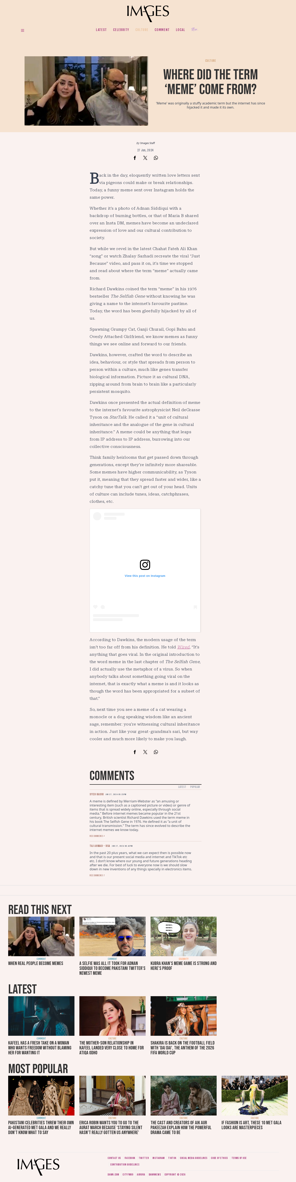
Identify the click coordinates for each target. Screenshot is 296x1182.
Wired (183, 647)
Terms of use (239, 1158)
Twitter (144, 1158)
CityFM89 (128, 1174)
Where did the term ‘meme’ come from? (210, 82)
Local (180, 29)
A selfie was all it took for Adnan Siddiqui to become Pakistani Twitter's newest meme (112, 968)
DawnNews (155, 1174)
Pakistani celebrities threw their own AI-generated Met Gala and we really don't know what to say (41, 1127)
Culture (142, 29)
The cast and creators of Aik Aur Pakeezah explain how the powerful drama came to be (181, 1127)
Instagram (158, 1158)
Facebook (130, 1158)
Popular (195, 787)
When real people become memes (35, 963)
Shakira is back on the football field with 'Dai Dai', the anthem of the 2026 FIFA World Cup (183, 1048)
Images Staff (147, 143)
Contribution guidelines (124, 1164)
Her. (194, 30)
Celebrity (121, 29)
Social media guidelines (193, 1158)
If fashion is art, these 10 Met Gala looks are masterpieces (251, 1125)
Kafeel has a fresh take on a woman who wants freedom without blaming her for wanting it (39, 1048)
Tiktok (172, 1158)
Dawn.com (113, 1174)
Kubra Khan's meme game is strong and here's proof (184, 965)
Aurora (141, 1174)
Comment (162, 29)
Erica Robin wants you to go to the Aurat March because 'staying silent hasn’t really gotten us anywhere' (110, 1127)
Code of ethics (219, 1158)
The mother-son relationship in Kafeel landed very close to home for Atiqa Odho (111, 1048)
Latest (101, 29)
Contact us (114, 1158)
